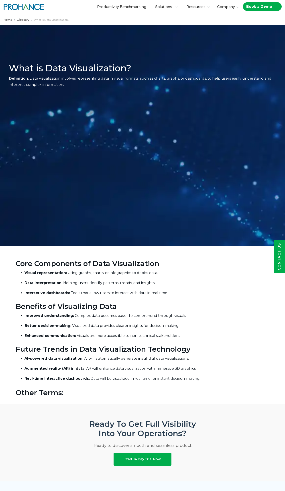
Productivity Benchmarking (122, 7)
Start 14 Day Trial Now (142, 457)
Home (8, 19)
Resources (196, 7)
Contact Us (279, 256)
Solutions (167, 7)
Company (227, 7)
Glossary (23, 19)
